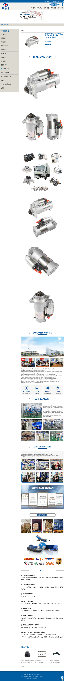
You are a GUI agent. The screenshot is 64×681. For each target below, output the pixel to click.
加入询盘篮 (47, 44)
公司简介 (32, 8)
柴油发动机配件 (5, 72)
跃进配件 (3, 42)
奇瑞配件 (3, 61)
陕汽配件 (3, 49)
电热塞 (3, 80)
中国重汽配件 (4, 45)
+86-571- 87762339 (51, 1)
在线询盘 (53, 8)
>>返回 (22, 30)
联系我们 (60, 8)
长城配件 (3, 57)
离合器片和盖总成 (6, 84)
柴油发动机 (5, 68)
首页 (2, 24)
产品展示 (39, 8)
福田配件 (3, 38)
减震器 (3, 88)
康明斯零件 (4, 65)
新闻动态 (46, 8)
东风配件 (3, 53)
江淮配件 (6, 24)
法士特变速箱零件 (6, 76)
